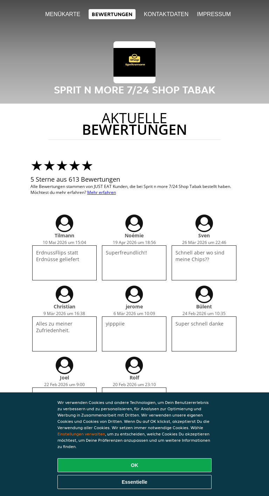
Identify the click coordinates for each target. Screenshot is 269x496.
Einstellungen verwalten (81, 433)
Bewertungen (112, 14)
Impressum (214, 14)
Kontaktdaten (166, 14)
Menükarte (62, 14)
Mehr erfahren (101, 192)
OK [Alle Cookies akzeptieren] (134, 465)
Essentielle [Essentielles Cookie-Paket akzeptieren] (134, 482)
